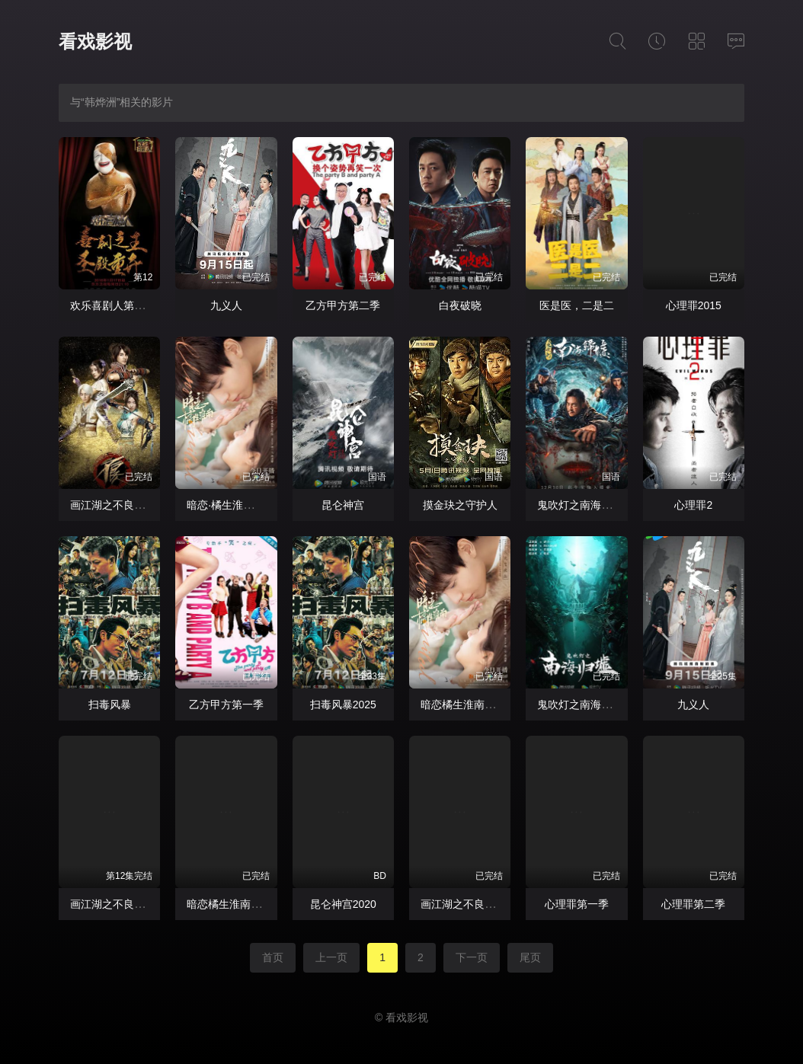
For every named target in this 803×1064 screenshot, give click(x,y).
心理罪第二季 (693, 904)
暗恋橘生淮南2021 (464, 704)
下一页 (472, 957)
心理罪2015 (693, 305)
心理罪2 (693, 505)
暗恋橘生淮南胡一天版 (240, 904)
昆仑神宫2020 (343, 904)
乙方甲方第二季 (343, 305)
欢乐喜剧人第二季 (112, 305)
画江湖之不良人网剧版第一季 (139, 904)
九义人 (226, 305)
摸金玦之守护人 (460, 505)
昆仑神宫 (343, 505)
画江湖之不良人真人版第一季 (490, 904)
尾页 (530, 957)
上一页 (331, 957)
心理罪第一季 (577, 904)
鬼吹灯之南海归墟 (579, 505)
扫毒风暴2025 (343, 704)
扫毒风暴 (109, 704)
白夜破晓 (460, 305)
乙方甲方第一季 (226, 704)
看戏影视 (95, 41)
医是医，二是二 (576, 305)
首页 (272, 957)
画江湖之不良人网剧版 (123, 505)
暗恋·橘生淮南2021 (232, 505)
